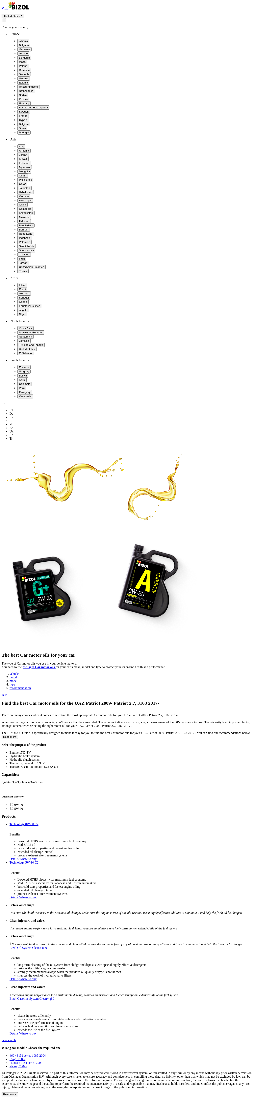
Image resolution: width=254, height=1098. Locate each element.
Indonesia (25, 237)
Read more (9, 736)
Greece (23, 53)
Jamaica (24, 340)
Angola (23, 310)
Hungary (24, 103)
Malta (22, 61)
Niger (22, 314)
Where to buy (28, 859)
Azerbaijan (25, 200)
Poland (23, 65)
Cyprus (23, 120)
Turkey (23, 271)
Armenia (24, 150)
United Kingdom (28, 86)
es (11, 417)
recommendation (20, 688)
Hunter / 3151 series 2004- (26, 1062)
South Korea (26, 250)
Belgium (24, 124)
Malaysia (24, 217)
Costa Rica (25, 328)
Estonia (23, 82)
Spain (22, 128)
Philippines (25, 179)
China (22, 204)
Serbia (23, 95)
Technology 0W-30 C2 (24, 824)
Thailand (24, 254)
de (11, 413)
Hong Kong (25, 233)
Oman (22, 175)
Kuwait (23, 158)
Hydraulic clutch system (25, 759)
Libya (22, 285)
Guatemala (25, 336)
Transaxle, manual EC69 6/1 (28, 763)
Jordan (23, 154)
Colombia (24, 383)
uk (11, 431)
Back (5, 694)
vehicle (14, 673)
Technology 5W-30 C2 (24, 862)
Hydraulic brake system (25, 756)
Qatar (22, 183)
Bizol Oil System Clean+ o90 (28, 947)
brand (13, 677)
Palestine (24, 242)
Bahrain (23, 229)
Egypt (22, 289)
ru (11, 420)
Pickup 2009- (18, 1066)
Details (14, 859)
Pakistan (24, 221)
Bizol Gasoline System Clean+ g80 (32, 998)
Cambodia (25, 208)
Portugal (24, 132)
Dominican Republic (31, 332)
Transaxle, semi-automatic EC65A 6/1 (34, 766)
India (22, 258)
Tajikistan (24, 188)
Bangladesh (26, 225)
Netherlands (26, 90)
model (13, 681)
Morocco (24, 293)
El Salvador (26, 353)
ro (11, 435)
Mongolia (24, 171)
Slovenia (24, 74)
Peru (22, 388)
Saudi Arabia (26, 246)
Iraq (21, 146)
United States (27, 349)
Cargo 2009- (17, 1059)
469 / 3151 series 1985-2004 (28, 1055)
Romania (24, 70)
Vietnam (24, 196)
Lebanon (24, 163)
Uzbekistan (25, 192)
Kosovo (23, 99)
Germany (24, 49)
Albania (23, 41)
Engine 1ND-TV (20, 752)
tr (11, 438)
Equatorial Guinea (29, 305)
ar (11, 428)
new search (9, 1040)
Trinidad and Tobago (31, 344)
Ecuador (24, 367)
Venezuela (25, 396)
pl (11, 424)
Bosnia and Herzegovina (33, 107)
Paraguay (24, 392)
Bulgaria (24, 45)
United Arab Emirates (31, 266)
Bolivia (23, 375)
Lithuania (24, 57)
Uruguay (24, 371)
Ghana (23, 301)
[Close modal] (4, 20)
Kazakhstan (26, 212)
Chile (22, 379)
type (12, 684)
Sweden (24, 111)
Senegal (24, 297)
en (11, 410)
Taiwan (23, 262)
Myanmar (24, 167)
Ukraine (23, 78)
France (23, 115)
